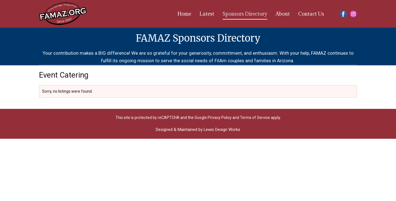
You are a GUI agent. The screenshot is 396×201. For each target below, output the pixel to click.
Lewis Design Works (222, 129)
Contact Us (311, 14)
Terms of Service (255, 117)
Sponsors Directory (245, 14)
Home (184, 14)
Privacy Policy (220, 117)
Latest (207, 14)
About (283, 14)
